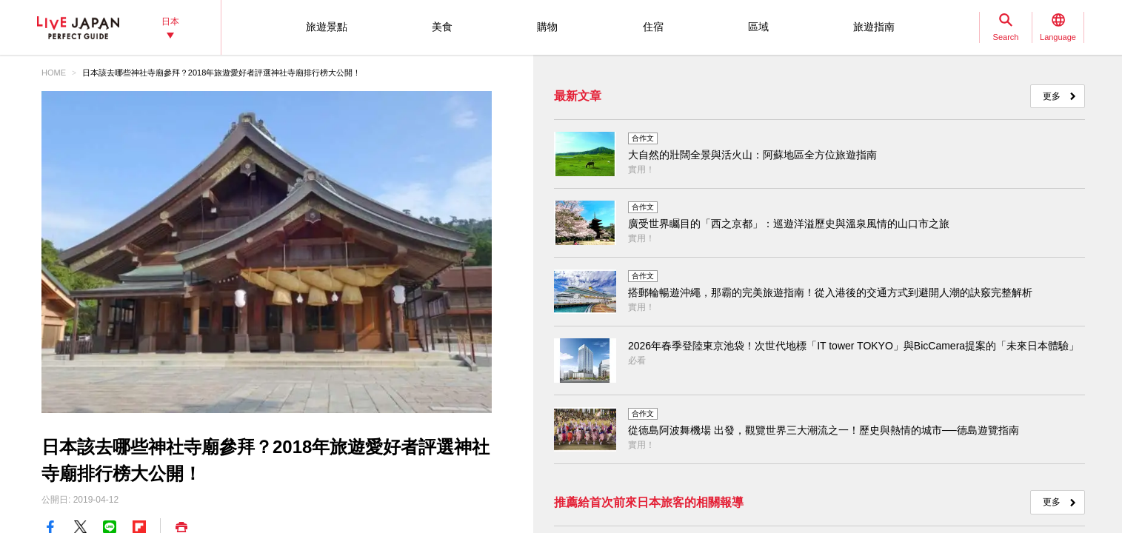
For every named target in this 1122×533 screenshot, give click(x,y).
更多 (1052, 96)
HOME (53, 72)
